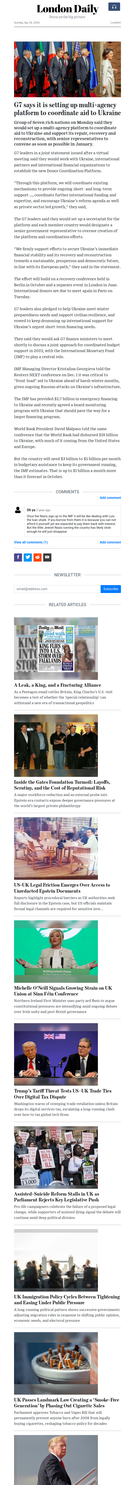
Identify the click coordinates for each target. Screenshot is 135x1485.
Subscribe (110, 589)
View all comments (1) (31, 542)
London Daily (68, 8)
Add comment (110, 498)
